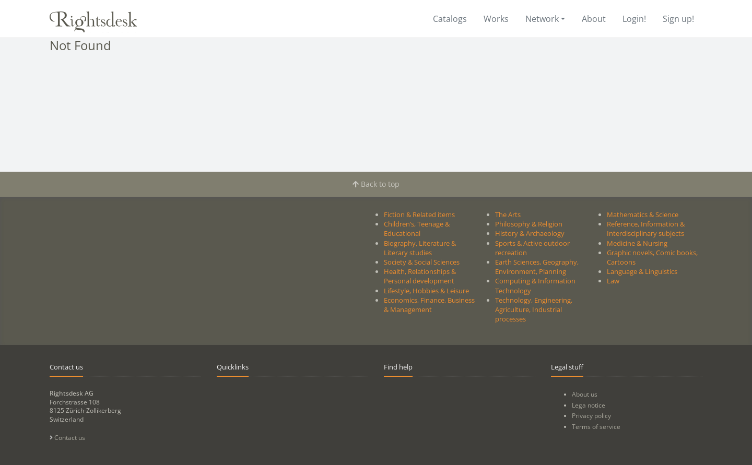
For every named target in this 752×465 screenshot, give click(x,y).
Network (542, 19)
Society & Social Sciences (422, 262)
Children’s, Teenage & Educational (417, 228)
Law (613, 280)
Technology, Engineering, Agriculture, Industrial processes (533, 309)
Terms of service (596, 426)
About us (584, 394)
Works (496, 19)
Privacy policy (591, 415)
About (594, 19)
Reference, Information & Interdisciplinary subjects (646, 228)
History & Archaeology (530, 233)
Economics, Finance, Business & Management (429, 304)
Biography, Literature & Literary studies (420, 248)
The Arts (508, 214)
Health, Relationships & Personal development (420, 276)
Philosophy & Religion (528, 224)
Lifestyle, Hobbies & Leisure (426, 290)
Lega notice (588, 405)
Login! (634, 19)
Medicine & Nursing (637, 243)
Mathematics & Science (642, 214)
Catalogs (450, 19)
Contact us (67, 437)
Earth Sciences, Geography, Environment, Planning (537, 266)
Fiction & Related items (419, 214)
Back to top (376, 184)
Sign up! (678, 19)
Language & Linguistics (642, 271)
